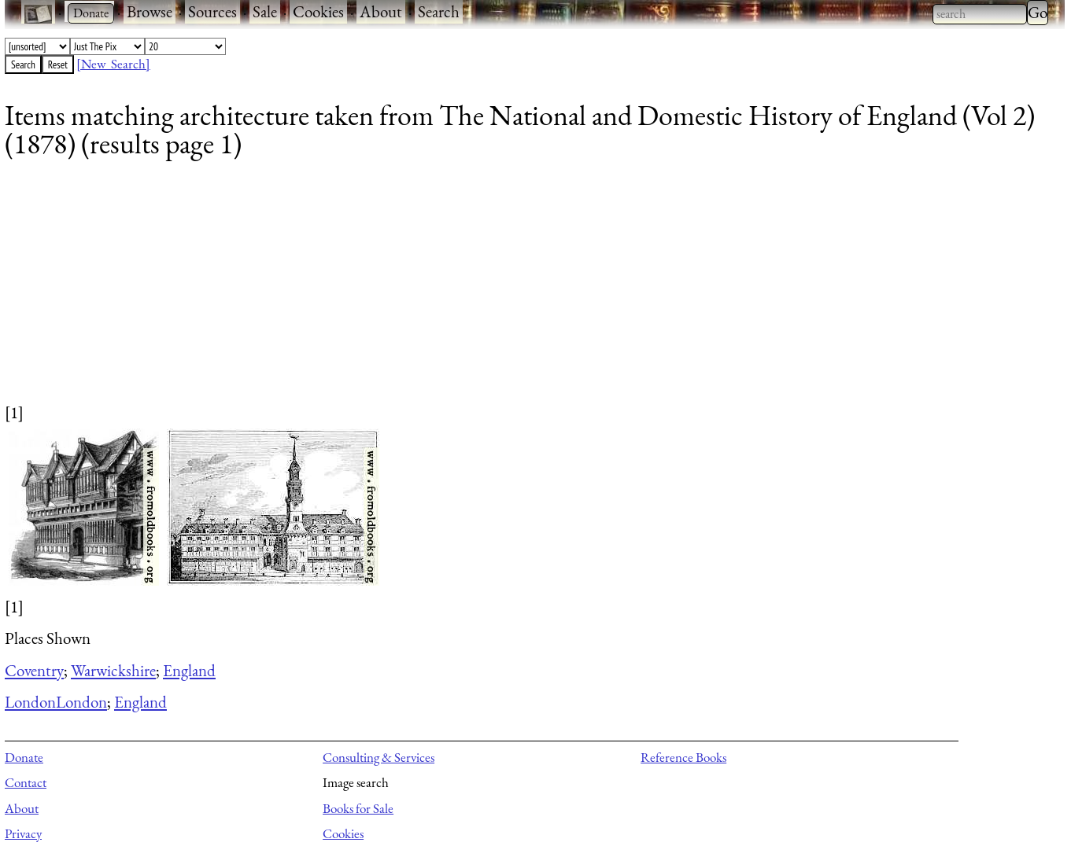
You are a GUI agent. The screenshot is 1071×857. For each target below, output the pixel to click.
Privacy (23, 833)
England (189, 670)
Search (439, 11)
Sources (212, 11)
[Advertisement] (477, 291)
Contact (25, 782)
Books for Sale (358, 808)
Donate (24, 757)
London (30, 701)
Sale (265, 11)
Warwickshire (113, 670)
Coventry (34, 670)
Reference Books (683, 757)
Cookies (318, 11)
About (381, 11)
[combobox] (980, 14)
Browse (149, 11)
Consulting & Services (378, 757)
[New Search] (113, 63)
